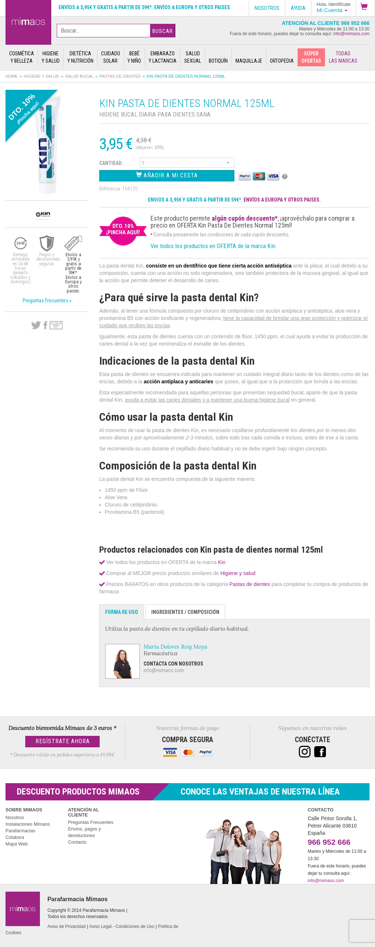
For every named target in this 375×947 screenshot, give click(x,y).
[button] (365, 7)
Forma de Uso (121, 612)
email (56, 325)
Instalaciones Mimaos (27, 824)
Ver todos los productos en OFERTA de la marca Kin (213, 246)
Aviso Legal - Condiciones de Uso (121, 926)
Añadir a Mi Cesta (167, 175)
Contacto (77, 842)
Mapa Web (16, 844)
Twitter (36, 325)
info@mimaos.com (351, 33)
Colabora (14, 837)
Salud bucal (79, 76)
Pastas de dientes (120, 76)
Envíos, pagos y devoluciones (84, 832)
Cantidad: (111, 163)
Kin (221, 562)
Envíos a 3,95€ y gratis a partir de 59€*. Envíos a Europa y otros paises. (145, 7)
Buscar (162, 31)
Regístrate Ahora (63, 741)
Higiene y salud (41, 76)
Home (11, 76)
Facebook (45, 325)
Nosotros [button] (267, 8)
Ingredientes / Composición (185, 612)
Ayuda (298, 8)
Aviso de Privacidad (66, 926)
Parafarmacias (20, 830)
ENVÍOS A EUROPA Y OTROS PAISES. (282, 200)
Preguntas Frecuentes (91, 822)
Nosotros (14, 817)
